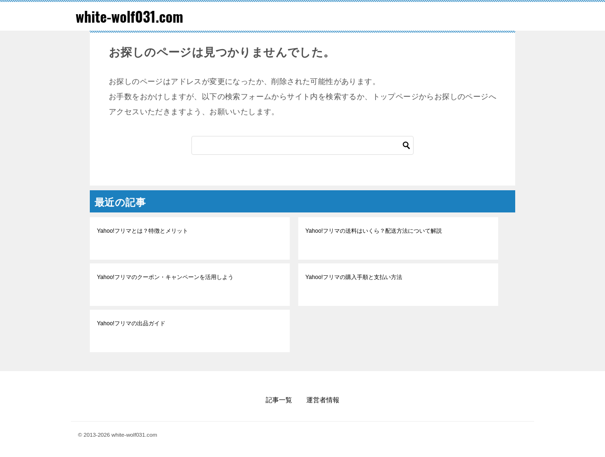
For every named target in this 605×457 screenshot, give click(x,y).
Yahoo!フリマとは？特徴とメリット (142, 231)
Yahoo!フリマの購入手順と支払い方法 (353, 277)
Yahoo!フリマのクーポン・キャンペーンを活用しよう (165, 277)
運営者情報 (322, 400)
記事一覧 (279, 400)
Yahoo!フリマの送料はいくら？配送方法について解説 (373, 231)
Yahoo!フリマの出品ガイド (131, 323)
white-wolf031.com (129, 16)
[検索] (302, 145)
